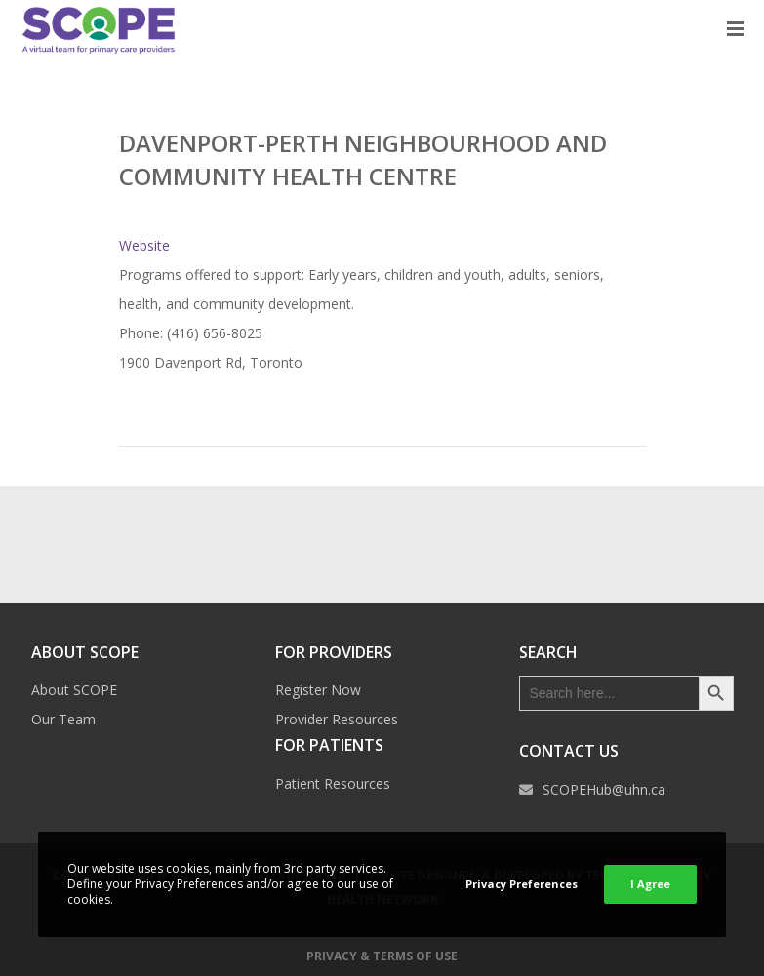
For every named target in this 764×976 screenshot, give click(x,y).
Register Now (318, 690)
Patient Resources (332, 783)
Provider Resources (336, 719)
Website (144, 245)
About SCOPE (74, 690)
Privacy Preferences (521, 884)
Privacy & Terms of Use (382, 956)
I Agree (650, 884)
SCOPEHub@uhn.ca (604, 789)
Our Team (63, 719)
